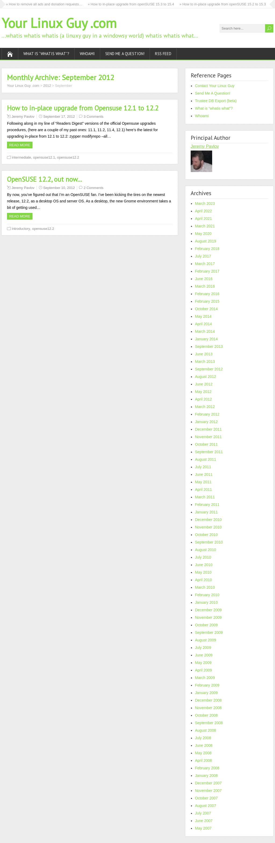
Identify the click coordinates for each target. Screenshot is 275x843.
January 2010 (206, 602)
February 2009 (207, 685)
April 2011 (203, 489)
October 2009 (206, 625)
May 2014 (203, 316)
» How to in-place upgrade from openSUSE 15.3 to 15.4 (131, 4)
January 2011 (206, 512)
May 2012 (203, 392)
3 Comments (93, 117)
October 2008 (206, 715)
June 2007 (203, 821)
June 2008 (203, 745)
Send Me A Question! (124, 53)
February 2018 (207, 249)
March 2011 (205, 497)
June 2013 (203, 354)
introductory (21, 229)
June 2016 (203, 279)
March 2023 (205, 203)
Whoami (87, 53)
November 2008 (208, 708)
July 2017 (203, 256)
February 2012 (207, 414)
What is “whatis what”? (46, 53)
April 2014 (203, 324)
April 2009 (203, 670)
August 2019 (205, 241)
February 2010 (207, 595)
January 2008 (206, 775)
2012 (47, 86)
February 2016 (207, 294)
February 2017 (207, 271)
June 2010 (203, 565)
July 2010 (203, 557)
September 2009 (209, 632)
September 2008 (209, 723)
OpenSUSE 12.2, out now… (44, 179)
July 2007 (203, 813)
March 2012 (205, 407)
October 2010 (206, 535)
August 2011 (205, 459)
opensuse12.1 (44, 157)
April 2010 (203, 580)
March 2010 (205, 587)
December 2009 (208, 610)
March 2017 (205, 264)
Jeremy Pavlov (23, 117)
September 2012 (209, 369)
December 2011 (208, 429)
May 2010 (203, 572)
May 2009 (203, 662)
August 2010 (205, 550)
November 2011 (208, 437)
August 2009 (205, 640)
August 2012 (205, 376)
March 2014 (205, 331)
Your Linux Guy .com (59, 23)
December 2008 (208, 700)
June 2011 (203, 474)
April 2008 (203, 760)
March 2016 (205, 286)
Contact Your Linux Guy (214, 86)
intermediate (21, 157)
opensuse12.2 (68, 157)
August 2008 (205, 730)
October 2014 (206, 309)
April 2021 (203, 218)
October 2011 (206, 444)
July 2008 (203, 738)
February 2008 (207, 768)
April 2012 (203, 399)
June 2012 (203, 384)
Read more (19, 145)
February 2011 (207, 504)
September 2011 (209, 452)
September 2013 (209, 346)
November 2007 (208, 790)
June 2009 (203, 655)
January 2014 (206, 339)
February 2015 (207, 301)
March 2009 (205, 678)
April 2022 (203, 211)
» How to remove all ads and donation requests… (44, 4)
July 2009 (203, 647)
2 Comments (93, 188)
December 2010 (208, 519)
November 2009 (208, 617)
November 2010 (208, 527)
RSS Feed (163, 53)
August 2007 (205, 805)
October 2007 (206, 798)
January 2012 (206, 422)
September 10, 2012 (59, 188)
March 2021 (205, 226)
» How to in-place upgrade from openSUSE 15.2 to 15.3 (222, 4)
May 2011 (203, 482)
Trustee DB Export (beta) (216, 101)
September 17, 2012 (59, 117)
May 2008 (203, 753)
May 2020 (203, 233)
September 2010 (209, 542)
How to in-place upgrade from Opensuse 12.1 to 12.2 (82, 108)
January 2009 (206, 693)
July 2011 (203, 467)
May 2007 (203, 828)
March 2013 (205, 361)
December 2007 (208, 783)
